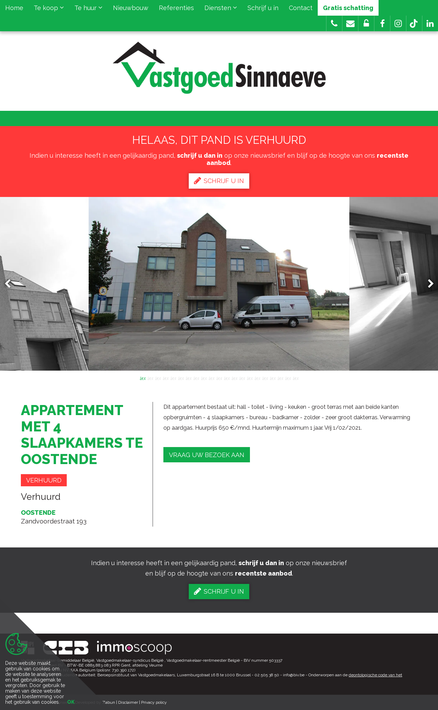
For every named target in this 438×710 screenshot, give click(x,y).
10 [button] (211, 378)
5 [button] (173, 378)
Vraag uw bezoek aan (206, 455)
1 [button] (142, 378)
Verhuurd (44, 480)
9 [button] (204, 378)
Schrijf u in (263, 7)
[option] (219, 284)
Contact (301, 7)
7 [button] (188, 378)
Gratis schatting (348, 7)
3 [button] (158, 378)
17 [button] (265, 378)
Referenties (176, 7)
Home (14, 7)
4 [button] (165, 378)
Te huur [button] (88, 7)
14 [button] (242, 378)
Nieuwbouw (130, 7)
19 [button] (280, 378)
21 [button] (295, 378)
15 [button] (249, 378)
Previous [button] (11, 284)
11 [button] (219, 378)
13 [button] (234, 378)
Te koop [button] (49, 7)
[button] (382, 23)
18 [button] (272, 378)
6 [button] (181, 378)
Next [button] (427, 284)
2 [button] (150, 378)
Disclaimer (128, 702)
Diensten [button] (220, 7)
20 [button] (288, 378)
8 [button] (196, 378)
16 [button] (257, 378)
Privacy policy (154, 702)
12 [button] (227, 378)
